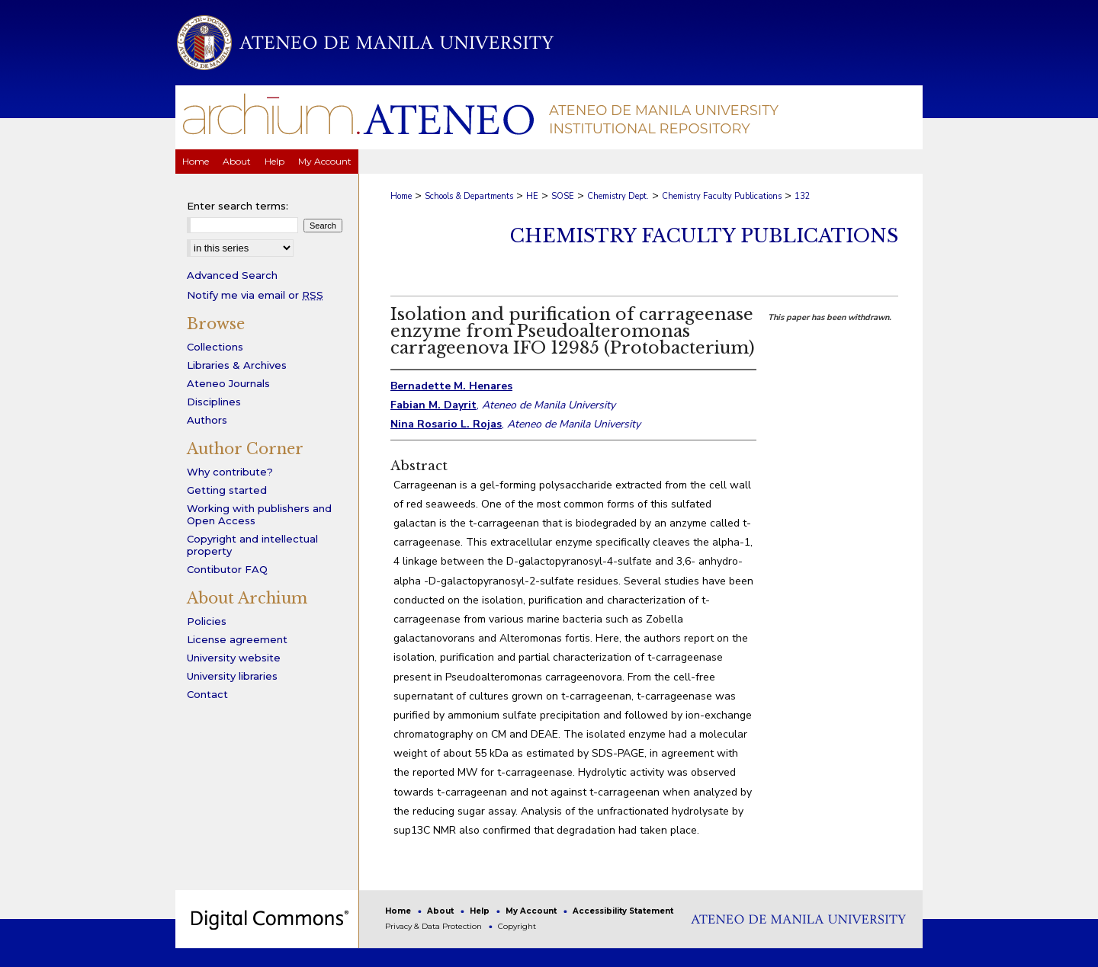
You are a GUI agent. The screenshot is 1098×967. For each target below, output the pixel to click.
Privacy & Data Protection (434, 926)
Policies (206, 621)
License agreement (237, 639)
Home (401, 196)
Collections (215, 347)
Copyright (517, 926)
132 (803, 196)
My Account (532, 911)
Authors (207, 420)
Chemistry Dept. (618, 196)
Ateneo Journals (228, 383)
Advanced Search (232, 275)
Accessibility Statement (623, 911)
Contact (207, 694)
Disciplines (214, 401)
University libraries (232, 676)
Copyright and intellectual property (252, 545)
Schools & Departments (469, 196)
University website (234, 658)
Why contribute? (230, 472)
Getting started (227, 490)
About (441, 911)
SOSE (562, 196)
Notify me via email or (255, 295)
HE (532, 196)
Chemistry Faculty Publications (722, 196)
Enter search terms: (237, 206)
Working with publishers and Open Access (259, 514)
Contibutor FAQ (227, 569)
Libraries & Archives (237, 365)
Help (481, 911)
